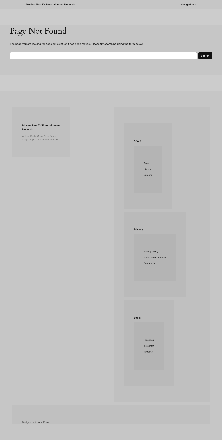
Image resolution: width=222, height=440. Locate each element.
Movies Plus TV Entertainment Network (50, 4)
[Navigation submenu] (195, 4)
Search (205, 55)
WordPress (43, 422)
